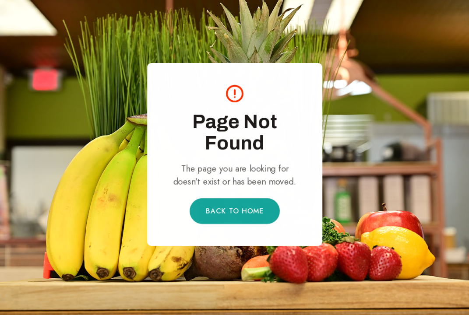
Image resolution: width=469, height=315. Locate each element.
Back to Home (234, 211)
